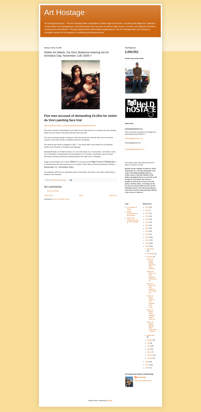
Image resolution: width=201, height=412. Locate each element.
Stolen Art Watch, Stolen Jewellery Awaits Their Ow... (151, 314)
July (148, 343)
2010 (147, 243)
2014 (147, 231)
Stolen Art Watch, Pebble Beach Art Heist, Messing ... (151, 263)
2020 (147, 213)
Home (81, 195)
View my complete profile (143, 381)
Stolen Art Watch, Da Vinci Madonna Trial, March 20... (152, 288)
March (149, 352)
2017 (147, 222)
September (151, 335)
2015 (147, 228)
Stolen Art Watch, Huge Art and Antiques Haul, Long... (151, 301)
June (149, 346)
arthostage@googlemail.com (134, 149)
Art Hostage (64, 12)
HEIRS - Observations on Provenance (132, 213)
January (150, 358)
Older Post (113, 195)
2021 (147, 210)
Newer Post (49, 195)
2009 (147, 246)
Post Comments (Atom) (61, 199)
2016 (147, 225)
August (149, 340)
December (150, 249)
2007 (147, 365)
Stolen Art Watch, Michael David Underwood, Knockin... (151, 326)
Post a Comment (53, 191)
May (148, 349)
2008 (147, 362)
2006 (147, 368)
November (151, 254)
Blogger (109, 400)
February (150, 355)
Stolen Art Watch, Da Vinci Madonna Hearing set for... (151, 276)
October (150, 257)
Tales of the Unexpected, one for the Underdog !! (132, 220)
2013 (147, 234)
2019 (147, 216)
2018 (147, 219)
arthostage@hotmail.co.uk (134, 138)
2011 (147, 240)
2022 (147, 207)
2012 (147, 237)
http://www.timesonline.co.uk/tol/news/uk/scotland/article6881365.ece (70, 126)
